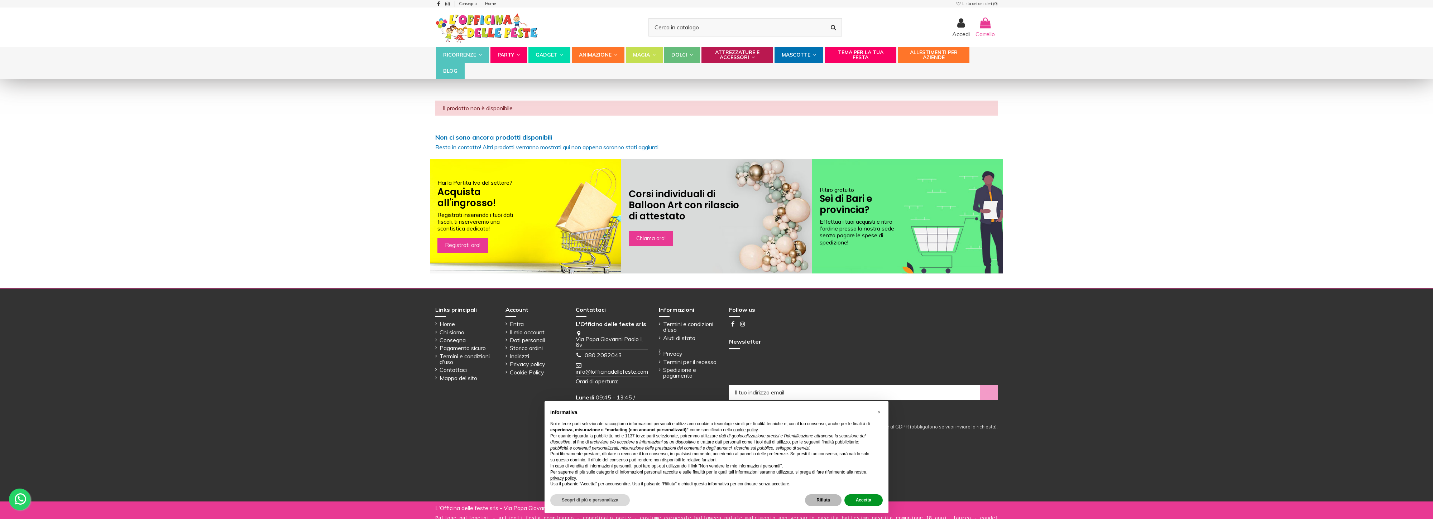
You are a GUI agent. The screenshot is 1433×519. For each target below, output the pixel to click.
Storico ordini (526, 348)
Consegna (468, 3)
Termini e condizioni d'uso (465, 359)
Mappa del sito (458, 378)
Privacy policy (527, 364)
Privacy (672, 353)
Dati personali (527, 340)
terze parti (645, 435)
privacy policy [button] (563, 478)
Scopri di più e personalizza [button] (590, 500)
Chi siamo (452, 332)
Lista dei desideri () (977, 3)
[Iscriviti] (989, 392)
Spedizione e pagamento (679, 372)
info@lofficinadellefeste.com (612, 371)
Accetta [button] (863, 500)
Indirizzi (519, 356)
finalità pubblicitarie (839, 442)
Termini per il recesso (689, 362)
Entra (517, 324)
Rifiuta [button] (823, 500)
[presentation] (783, 367)
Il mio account (527, 332)
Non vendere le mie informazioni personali (740, 466)
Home (490, 3)
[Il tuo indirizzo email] (854, 392)
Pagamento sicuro (463, 348)
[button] (462, 55)
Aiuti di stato (679, 338)
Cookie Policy (527, 372)
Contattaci (453, 370)
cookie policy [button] (745, 429)
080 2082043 (603, 355)
